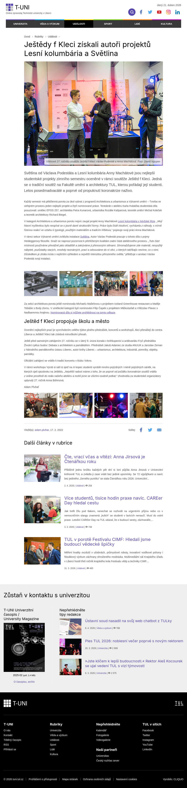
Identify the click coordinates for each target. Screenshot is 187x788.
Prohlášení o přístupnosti (43, 779)
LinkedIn (147, 749)
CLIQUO (178, 779)
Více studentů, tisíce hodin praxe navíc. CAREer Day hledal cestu (113, 500)
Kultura (166, 23)
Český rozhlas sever (107, 760)
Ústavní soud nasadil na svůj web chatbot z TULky (128, 621)
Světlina (84, 236)
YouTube (148, 744)
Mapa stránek (70, 779)
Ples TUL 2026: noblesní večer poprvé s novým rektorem (134, 641)
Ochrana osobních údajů (97, 779)
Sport (108, 23)
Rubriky (39, 36)
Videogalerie (103, 739)
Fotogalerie (102, 735)
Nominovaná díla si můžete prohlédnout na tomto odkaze (83, 312)
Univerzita (20, 23)
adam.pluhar (42, 429)
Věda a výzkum (49, 23)
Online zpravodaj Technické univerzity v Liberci (28, 9)
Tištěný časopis (12, 739)
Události (79, 23)
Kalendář (101, 730)
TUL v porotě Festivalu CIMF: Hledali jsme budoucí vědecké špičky (107, 542)
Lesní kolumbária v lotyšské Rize (136, 221)
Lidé (137, 23)
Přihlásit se (10, 749)
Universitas (102, 755)
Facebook (148, 730)
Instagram (148, 739)
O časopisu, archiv (24, 681)
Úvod (27, 36)
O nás (7, 730)
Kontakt (8, 735)
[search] (132, 12)
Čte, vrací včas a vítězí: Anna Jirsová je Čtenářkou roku (104, 459)
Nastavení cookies (126, 779)
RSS (6, 744)
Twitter (146, 735)
